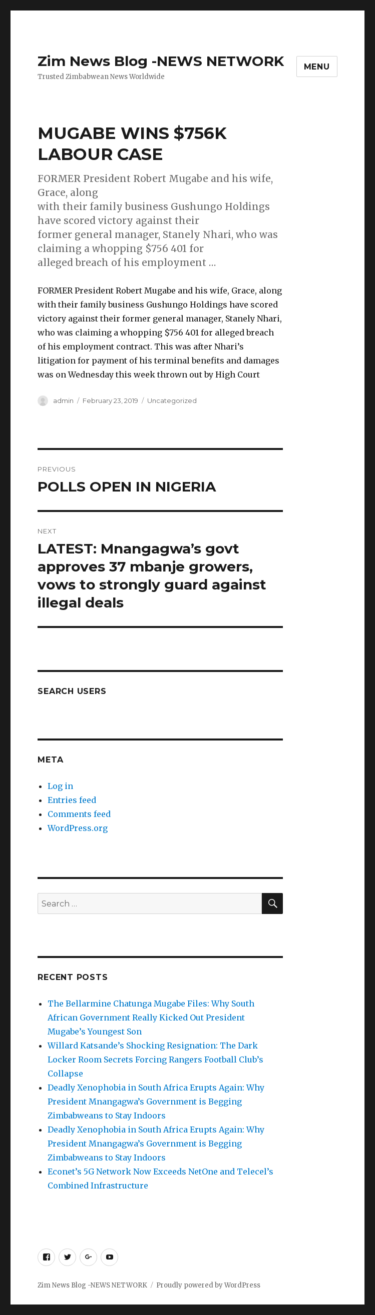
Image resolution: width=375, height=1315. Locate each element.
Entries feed (72, 800)
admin (63, 400)
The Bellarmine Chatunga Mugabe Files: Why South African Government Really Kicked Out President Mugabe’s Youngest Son (151, 1017)
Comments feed (79, 814)
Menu (317, 67)
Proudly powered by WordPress (208, 1285)
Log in (60, 786)
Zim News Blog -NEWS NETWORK (161, 61)
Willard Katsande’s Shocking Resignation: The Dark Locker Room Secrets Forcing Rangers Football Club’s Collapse (155, 1059)
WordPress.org (78, 828)
